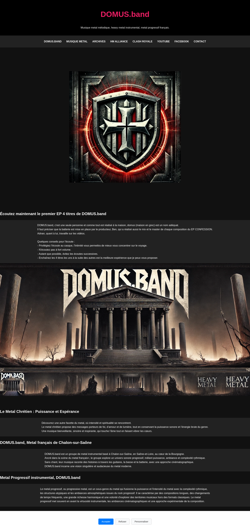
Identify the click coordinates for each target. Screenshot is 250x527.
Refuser (122, 521)
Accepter (106, 521)
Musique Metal (77, 41)
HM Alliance (119, 41)
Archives (99, 41)
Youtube (163, 41)
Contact (200, 41)
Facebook (181, 41)
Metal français (39, 442)
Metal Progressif (15, 477)
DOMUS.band (53, 41)
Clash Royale (142, 41)
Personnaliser (141, 521)
